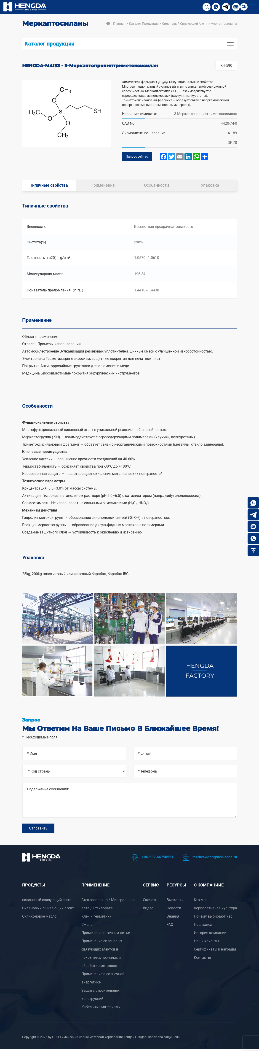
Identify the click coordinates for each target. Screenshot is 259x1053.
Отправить (38, 831)
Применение (103, 186)
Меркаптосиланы (224, 23)
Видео (148, 912)
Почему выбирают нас (213, 920)
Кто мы (200, 904)
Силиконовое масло (39, 920)
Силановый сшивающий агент (48, 912)
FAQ (170, 928)
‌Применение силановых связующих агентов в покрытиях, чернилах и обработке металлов (101, 957)
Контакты (202, 961)
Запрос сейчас (138, 157)
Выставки (175, 904)
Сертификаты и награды (215, 953)
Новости (174, 912)
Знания (173, 920)
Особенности (156, 186)
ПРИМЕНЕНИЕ (95, 889)
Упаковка (210, 186)
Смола (87, 928)
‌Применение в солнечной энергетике (102, 982)
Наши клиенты (206, 945)
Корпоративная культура (215, 912)
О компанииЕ (209, 889)
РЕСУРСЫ (176, 889)
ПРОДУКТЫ (33, 889)
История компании (210, 937)
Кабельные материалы (100, 1011)
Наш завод (203, 928)
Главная (119, 23)
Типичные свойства (49, 186)
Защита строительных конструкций (100, 998)
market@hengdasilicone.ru (209, 861)
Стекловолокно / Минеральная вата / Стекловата (108, 908)
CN (244, 7)
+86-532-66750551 (152, 861)
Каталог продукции (144, 23)
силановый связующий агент (184, 23)
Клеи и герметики (96, 920)
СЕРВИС (151, 889)
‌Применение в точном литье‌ (105, 937)
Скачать (150, 904)
